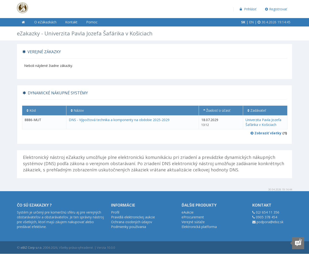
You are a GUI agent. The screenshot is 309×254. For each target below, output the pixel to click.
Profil (115, 212)
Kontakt (71, 22)
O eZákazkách (45, 22)
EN (251, 22)
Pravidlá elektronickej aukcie (133, 217)
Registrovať (276, 9)
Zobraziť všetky (266, 133)
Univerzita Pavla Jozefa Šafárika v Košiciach (263, 122)
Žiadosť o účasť (216, 110)
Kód (31, 110)
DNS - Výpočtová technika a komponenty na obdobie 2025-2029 (119, 119)
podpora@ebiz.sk (270, 222)
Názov (77, 110)
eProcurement (193, 217)
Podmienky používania (128, 226)
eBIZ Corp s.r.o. (31, 247)
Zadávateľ (256, 110)
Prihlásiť (247, 9)
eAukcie (188, 212)
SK (243, 22)
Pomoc (92, 22)
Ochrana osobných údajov (131, 222)
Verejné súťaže (193, 222)
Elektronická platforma (199, 226)
